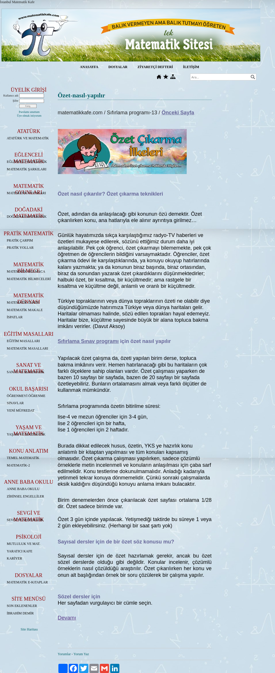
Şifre (15, 100)
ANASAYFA (89, 67)
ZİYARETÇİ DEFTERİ (155, 67)
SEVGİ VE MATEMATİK (25, 520)
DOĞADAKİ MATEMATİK (27, 217)
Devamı (67, 618)
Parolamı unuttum (29, 111)
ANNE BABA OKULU (23, 489)
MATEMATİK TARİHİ (23, 302)
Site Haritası (29, 629)
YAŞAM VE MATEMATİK (26, 434)
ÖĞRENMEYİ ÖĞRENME (26, 396)
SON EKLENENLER (22, 606)
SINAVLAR (15, 403)
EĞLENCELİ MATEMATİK (27, 162)
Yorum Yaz (81, 654)
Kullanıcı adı (10, 95)
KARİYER (14, 558)
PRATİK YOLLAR (20, 248)
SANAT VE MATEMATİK (26, 372)
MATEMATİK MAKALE (25, 310)
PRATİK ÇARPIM (20, 240)
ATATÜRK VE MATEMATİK (28, 138)
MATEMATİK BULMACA (26, 271)
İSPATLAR (15, 317)
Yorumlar (64, 654)
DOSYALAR (117, 67)
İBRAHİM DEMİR (20, 613)
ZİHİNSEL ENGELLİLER (25, 496)
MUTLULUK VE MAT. (24, 544)
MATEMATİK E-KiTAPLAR (27, 582)
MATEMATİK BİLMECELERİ (29, 279)
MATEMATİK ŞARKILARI (27, 169)
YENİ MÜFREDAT (21, 410)
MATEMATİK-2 (18, 465)
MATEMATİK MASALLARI (27, 348)
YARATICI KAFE (20, 551)
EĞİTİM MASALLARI (23, 341)
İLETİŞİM (191, 67)
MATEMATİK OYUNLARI (26, 193)
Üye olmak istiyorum (29, 115)
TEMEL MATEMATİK (23, 458)
